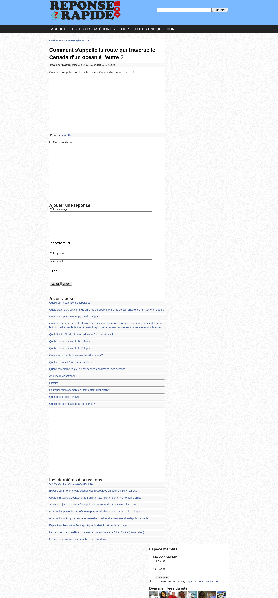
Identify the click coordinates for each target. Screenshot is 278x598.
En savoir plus (136, 585)
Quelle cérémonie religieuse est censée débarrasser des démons (85, 366)
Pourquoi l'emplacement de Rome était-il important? (78, 386)
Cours (125, 28)
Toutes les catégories (92, 28)
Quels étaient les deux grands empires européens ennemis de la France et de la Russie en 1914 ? (104, 309)
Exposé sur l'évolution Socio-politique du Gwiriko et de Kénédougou (87, 519)
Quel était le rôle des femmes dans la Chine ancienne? (79, 333)
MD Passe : (177, 61)
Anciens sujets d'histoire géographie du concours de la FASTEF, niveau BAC (92, 499)
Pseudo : (177, 53)
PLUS (194, 591)
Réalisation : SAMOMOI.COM (167, 591)
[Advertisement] (107, 101)
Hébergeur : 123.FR (129, 591)
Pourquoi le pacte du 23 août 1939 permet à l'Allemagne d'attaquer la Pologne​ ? (94, 505)
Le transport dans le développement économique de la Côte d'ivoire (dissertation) (94, 525)
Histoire (53, 379)
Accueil (58, 28)
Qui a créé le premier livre (63, 393)
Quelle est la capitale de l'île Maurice (69, 339)
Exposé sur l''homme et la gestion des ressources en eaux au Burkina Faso (91, 485)
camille (66, 132)
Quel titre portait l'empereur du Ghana (70, 359)
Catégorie (54, 39)
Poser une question (154, 28)
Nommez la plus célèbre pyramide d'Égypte (73, 316)
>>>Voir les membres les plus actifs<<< (189, 126)
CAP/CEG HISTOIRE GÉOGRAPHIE (70, 479)
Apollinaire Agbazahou (61, 373)
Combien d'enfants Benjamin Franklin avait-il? (74, 353)
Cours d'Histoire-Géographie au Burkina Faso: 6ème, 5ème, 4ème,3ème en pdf (93, 492)
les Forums (102, 591)
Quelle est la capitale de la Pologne (69, 346)
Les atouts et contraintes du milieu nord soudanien (77, 532)
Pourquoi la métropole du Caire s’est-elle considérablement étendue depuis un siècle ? (97, 512)
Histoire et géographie (75, 39)
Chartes (57, 591)
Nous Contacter (78, 591)
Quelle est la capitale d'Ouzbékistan (69, 302)
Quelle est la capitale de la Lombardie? (71, 399)
